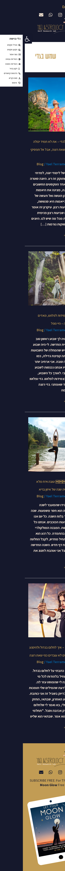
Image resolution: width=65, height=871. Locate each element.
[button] (4, 39)
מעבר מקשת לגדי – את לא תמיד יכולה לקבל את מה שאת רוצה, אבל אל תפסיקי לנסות (34, 149)
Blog (17, 164)
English (45, 7)
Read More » (50, 234)
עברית (58, 7)
